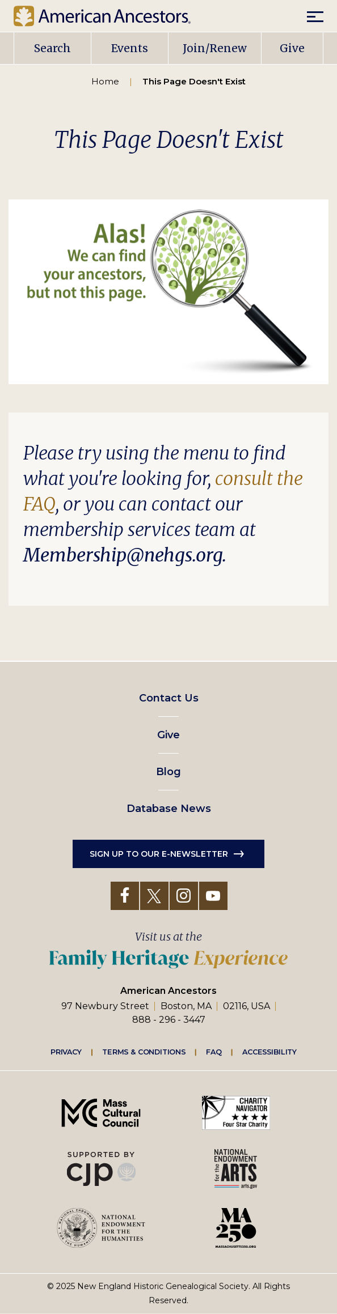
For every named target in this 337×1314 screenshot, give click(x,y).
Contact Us (169, 698)
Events (129, 48)
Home (105, 81)
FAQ (214, 1051)
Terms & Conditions (144, 1051)
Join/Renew (215, 48)
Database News (169, 808)
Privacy (66, 1051)
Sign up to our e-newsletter (159, 854)
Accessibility (269, 1051)
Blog (168, 772)
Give (292, 48)
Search (52, 48)
